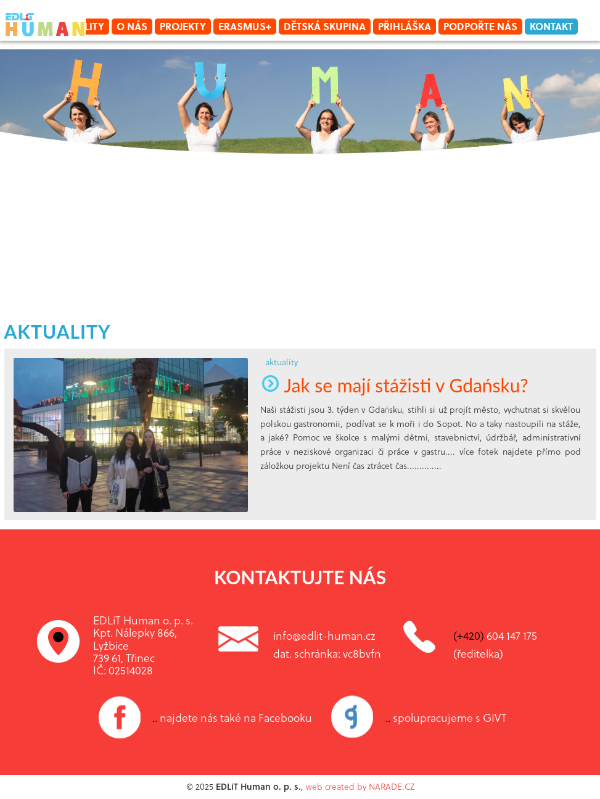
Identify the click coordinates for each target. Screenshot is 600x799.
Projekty (183, 26)
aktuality (57, 331)
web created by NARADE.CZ (360, 786)
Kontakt (551, 26)
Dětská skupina (325, 26)
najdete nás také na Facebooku (232, 718)
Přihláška (404, 26)
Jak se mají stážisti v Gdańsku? (394, 385)
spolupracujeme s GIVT (446, 718)
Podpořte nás (480, 26)
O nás (132, 26)
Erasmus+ (244, 26)
